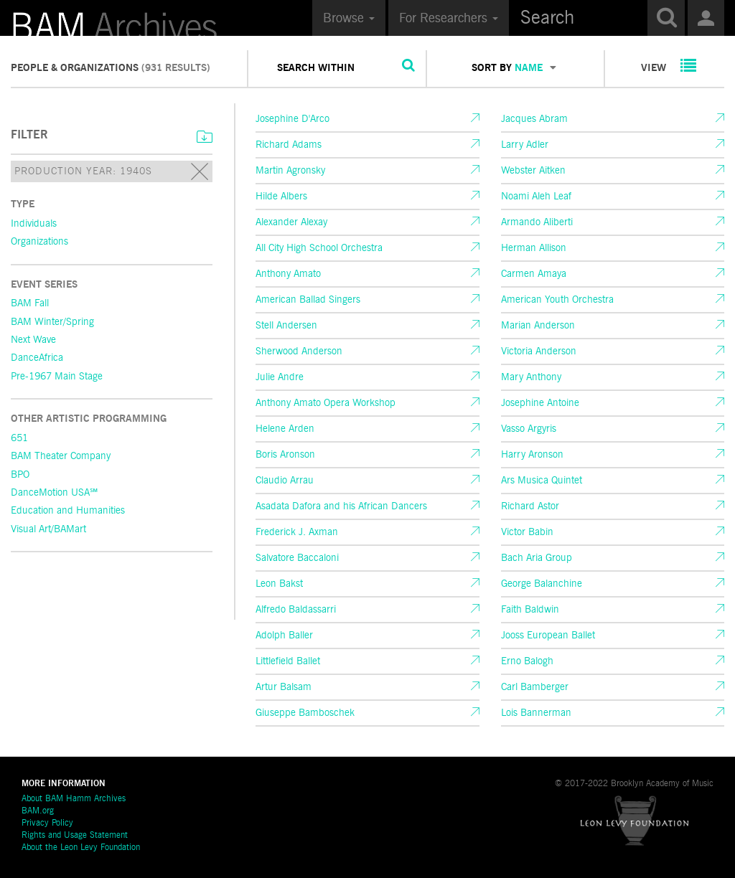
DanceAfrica (37, 358)
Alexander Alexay (291, 222)
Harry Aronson (532, 455)
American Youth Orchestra (557, 300)
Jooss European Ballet (548, 636)
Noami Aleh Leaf (536, 197)
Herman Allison (533, 248)
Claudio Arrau (285, 481)
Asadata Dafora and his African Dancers (341, 506)
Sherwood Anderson (299, 351)
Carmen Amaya (533, 274)
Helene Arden (285, 429)
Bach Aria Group (536, 558)
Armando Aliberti (537, 222)
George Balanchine (541, 584)
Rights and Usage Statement (75, 835)
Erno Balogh (527, 661)
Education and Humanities (68, 511)
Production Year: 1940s (111, 172)
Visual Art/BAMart (48, 529)
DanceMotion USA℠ (54, 493)
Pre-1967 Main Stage (57, 377)
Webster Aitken (533, 171)
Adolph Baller (284, 636)
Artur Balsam (284, 687)
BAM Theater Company (61, 456)
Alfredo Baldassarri (296, 610)
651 (19, 438)
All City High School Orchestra (319, 248)
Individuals (34, 224)
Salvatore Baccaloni (297, 558)
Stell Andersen (286, 326)
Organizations (39, 242)
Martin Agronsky (290, 171)
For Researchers (448, 18)
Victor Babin (527, 532)
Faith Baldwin (530, 610)
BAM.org (38, 811)
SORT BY (514, 68)
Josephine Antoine (540, 403)
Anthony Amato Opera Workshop (325, 403)
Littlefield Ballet (288, 661)
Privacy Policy (47, 823)
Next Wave (33, 340)
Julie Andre (280, 377)
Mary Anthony (531, 377)
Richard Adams (289, 145)
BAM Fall (30, 303)
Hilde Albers (281, 197)
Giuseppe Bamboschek (305, 713)
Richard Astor (530, 506)
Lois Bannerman (536, 713)
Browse (349, 18)
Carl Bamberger (534, 687)
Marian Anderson (538, 326)
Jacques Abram (534, 119)
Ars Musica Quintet (541, 481)
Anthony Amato (288, 274)
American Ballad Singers (308, 300)
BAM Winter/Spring (52, 322)
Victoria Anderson (538, 351)
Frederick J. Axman (297, 532)
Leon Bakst (279, 584)
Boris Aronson (285, 455)
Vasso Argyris (528, 429)
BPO (20, 475)
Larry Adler (524, 145)
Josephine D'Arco (292, 119)
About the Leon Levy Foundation (81, 848)
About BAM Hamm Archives (74, 799)
